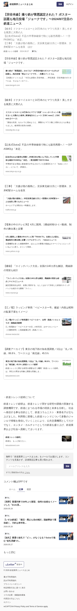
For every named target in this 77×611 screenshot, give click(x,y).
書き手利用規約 (10, 577)
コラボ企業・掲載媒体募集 (14, 595)
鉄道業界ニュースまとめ (21, 4)
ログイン (69, 4)
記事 (21, 489)
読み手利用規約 (10, 580)
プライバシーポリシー (13, 584)
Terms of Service (36, 606)
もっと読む (10, 552)
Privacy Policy (20, 606)
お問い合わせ (9, 591)
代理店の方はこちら (12, 599)
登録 (60, 4)
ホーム (12, 489)
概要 (29, 489)
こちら (27, 472)
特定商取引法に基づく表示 (14, 588)
